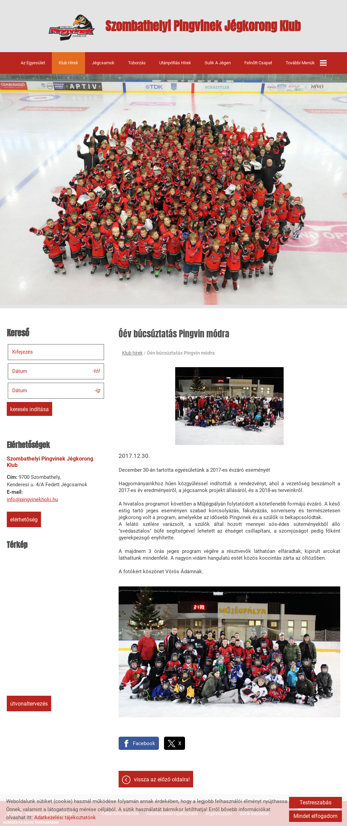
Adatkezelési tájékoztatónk (65, 817)
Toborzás (137, 62)
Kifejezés (22, 352)
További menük (306, 63)
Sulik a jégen (218, 62)
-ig (97, 390)
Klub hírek (68, 62)
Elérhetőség (24, 519)
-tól (96, 371)
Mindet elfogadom (315, 816)
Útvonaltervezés (29, 703)
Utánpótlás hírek (175, 62)
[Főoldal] (71, 27)
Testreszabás (315, 802)
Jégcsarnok (103, 62)
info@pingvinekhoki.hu (32, 499)
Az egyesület (33, 62)
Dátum (19, 371)
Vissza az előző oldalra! (162, 779)
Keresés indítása (29, 409)
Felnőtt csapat (258, 62)
